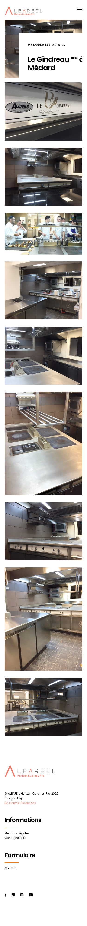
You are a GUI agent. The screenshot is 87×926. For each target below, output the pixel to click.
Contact (10, 868)
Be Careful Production (20, 803)
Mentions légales (17, 833)
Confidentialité (15, 838)
